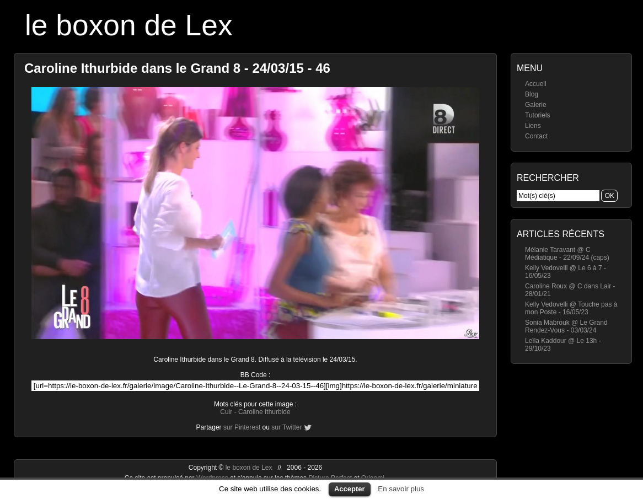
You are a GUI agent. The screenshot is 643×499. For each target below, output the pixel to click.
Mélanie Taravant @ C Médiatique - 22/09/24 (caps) (567, 253)
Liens (533, 126)
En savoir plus (401, 489)
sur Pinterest (241, 427)
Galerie (535, 105)
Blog (531, 94)
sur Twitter (286, 427)
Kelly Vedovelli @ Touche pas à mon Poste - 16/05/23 (571, 308)
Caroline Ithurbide (264, 412)
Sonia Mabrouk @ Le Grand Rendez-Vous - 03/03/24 (566, 326)
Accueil (535, 84)
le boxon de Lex (129, 25)
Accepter (349, 489)
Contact (536, 136)
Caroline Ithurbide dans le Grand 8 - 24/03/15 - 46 (177, 68)
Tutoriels (537, 115)
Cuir (226, 412)
